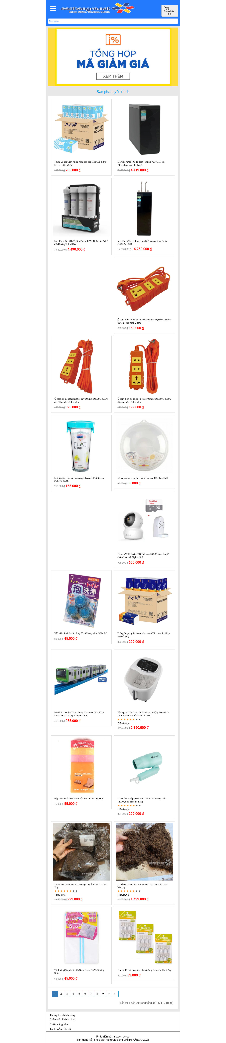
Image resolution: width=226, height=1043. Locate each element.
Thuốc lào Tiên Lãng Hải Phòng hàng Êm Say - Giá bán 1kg (80, 886)
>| (115, 993)
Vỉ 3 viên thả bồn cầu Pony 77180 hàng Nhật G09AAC (80, 633)
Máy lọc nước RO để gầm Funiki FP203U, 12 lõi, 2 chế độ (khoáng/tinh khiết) (81, 243)
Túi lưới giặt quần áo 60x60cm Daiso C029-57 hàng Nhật (79, 972)
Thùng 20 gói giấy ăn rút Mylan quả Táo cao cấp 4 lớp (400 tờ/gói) (143, 635)
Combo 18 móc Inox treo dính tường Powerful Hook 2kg (144, 970)
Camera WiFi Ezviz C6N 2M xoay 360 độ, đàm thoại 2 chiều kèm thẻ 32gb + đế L (143, 556)
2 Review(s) (123, 723)
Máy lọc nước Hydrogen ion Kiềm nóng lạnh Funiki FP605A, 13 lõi (142, 242)
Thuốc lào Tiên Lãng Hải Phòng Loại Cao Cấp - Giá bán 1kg (142, 886)
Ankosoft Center (121, 1036)
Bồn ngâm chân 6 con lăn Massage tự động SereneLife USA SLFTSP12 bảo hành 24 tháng (143, 714)
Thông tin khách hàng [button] (62, 1015)
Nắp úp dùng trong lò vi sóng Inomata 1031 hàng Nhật (143, 478)
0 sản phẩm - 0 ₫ (170, 10)
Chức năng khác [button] (59, 1024)
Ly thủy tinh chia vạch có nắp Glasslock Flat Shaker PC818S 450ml (79, 479)
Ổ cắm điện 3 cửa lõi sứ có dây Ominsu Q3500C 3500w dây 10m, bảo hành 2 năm (81, 400)
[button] (53, 8)
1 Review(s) (123, 809)
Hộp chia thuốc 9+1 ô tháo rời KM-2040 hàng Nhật (78, 798)
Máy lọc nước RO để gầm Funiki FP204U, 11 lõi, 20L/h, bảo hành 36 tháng (141, 163)
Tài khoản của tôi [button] (60, 1029)
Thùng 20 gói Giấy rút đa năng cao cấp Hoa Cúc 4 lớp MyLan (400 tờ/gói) (80, 163)
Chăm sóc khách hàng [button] (63, 1019)
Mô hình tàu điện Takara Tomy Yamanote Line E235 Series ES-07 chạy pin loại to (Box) (79, 714)
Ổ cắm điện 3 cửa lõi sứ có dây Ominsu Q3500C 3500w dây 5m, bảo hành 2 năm (144, 400)
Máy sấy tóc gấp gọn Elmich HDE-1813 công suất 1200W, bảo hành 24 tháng (141, 800)
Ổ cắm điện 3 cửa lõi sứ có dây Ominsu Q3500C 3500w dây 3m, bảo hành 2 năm (144, 321)
